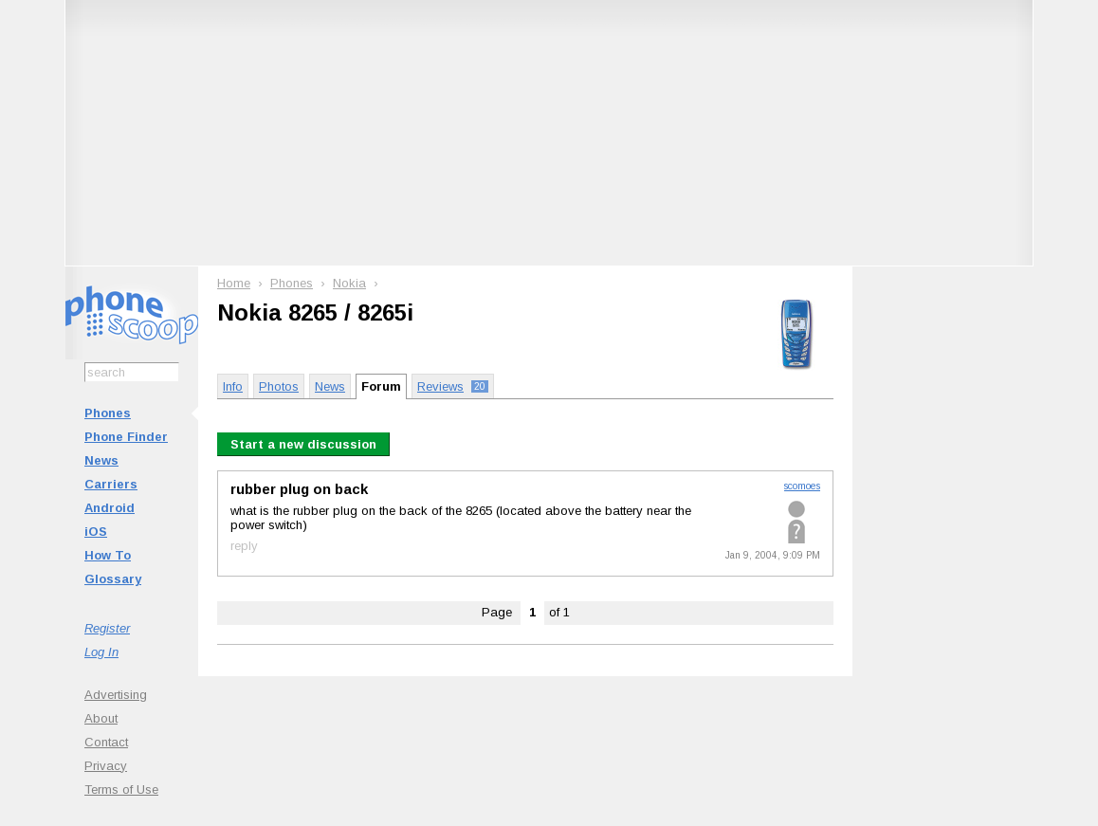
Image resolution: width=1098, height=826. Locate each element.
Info (233, 386)
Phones (107, 413)
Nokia (349, 283)
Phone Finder (126, 437)
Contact (106, 742)
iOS (95, 531)
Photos (279, 386)
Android (109, 508)
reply (244, 546)
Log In (101, 652)
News (101, 460)
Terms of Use (121, 789)
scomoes (802, 486)
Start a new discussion (303, 444)
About (101, 718)
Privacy (105, 766)
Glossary (112, 579)
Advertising (115, 695)
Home (233, 283)
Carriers (110, 484)
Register (107, 628)
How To (107, 555)
